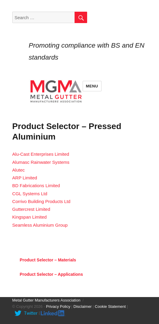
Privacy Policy (58, 306)
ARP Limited (24, 177)
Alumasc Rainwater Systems (40, 162)
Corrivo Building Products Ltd (41, 201)
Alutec (18, 169)
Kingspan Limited (29, 216)
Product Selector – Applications (51, 274)
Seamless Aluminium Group (40, 225)
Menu (92, 86)
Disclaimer (82, 306)
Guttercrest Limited (31, 209)
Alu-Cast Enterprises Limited (40, 154)
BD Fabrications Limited (36, 185)
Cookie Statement (110, 306)
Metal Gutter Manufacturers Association (46, 300)
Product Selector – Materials (48, 260)
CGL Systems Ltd (29, 193)
